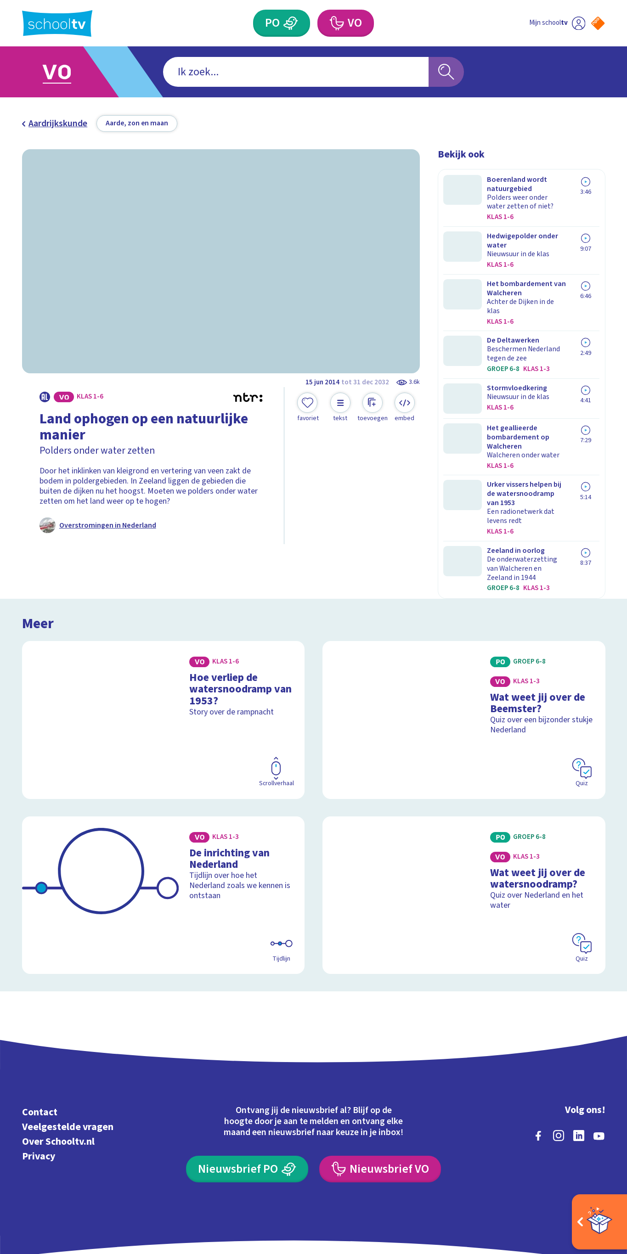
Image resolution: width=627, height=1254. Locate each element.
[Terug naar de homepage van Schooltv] (57, 23)
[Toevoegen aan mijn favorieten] (308, 408)
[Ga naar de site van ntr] (589, 1166)
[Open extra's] (599, 1221)
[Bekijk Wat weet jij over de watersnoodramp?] (463, 839)
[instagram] (558, 1080)
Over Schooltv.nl (58, 1086)
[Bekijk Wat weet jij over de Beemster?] (463, 664)
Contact (39, 1056)
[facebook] (538, 1080)
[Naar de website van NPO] (598, 23)
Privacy (38, 1100)
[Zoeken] (446, 71)
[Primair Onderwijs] (290, 23)
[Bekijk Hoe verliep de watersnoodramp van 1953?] (163, 664)
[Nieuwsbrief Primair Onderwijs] (247, 1113)
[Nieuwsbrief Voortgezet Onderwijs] (380, 1113)
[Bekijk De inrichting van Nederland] (163, 839)
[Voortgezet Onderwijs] (336, 23)
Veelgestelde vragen (67, 1071)
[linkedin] (579, 1080)
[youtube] (599, 1080)
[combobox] (296, 71)
